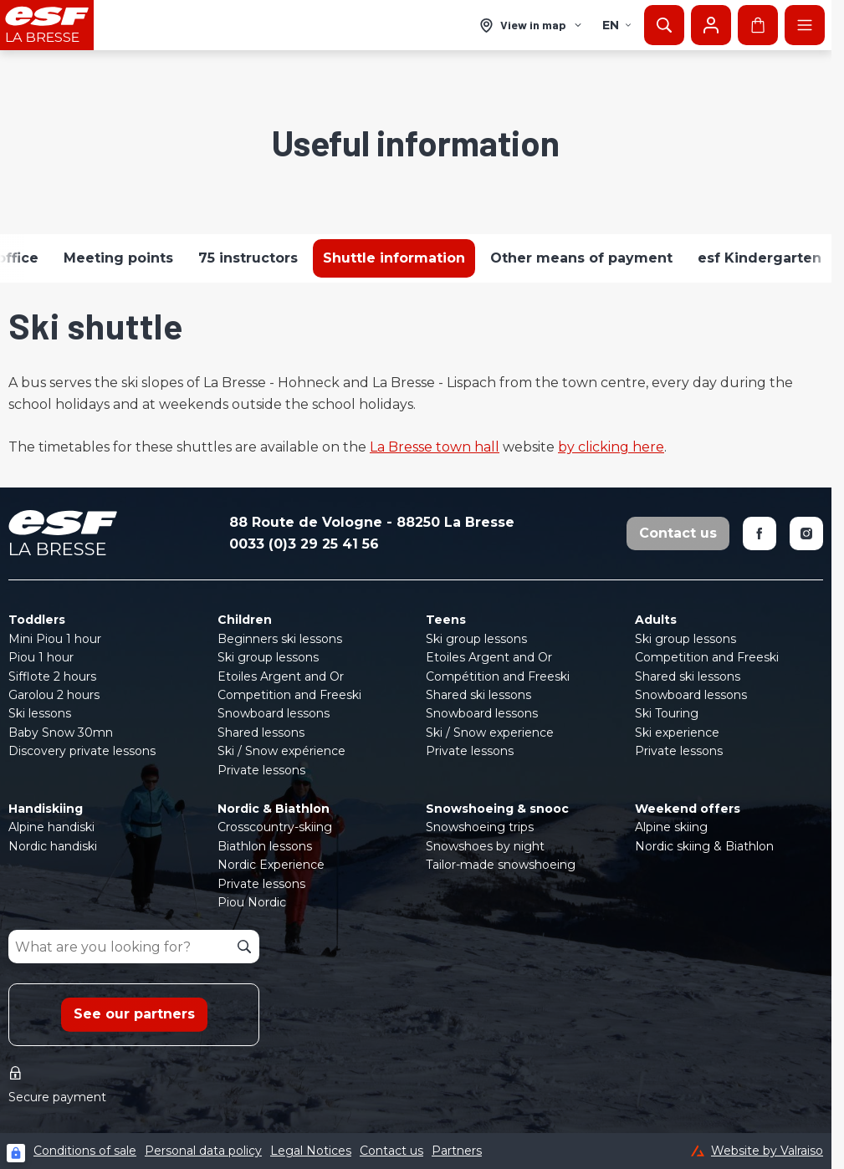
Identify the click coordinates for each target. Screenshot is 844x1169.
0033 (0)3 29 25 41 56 (304, 544)
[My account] (711, 25)
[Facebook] (759, 533)
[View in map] (531, 25)
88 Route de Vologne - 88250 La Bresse (371, 522)
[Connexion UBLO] (16, 1153)
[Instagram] (806, 533)
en (617, 25)
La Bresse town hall (434, 447)
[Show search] (664, 25)
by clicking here (611, 447)
